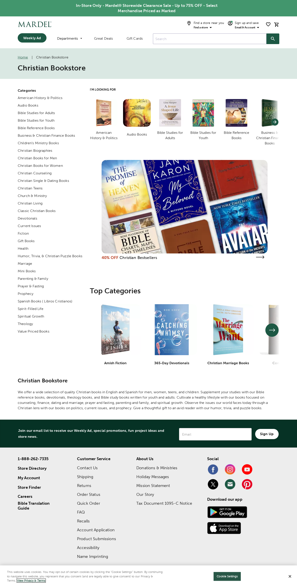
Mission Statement (153, 485)
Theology (25, 324)
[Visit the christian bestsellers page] (260, 257)
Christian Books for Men (37, 158)
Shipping (85, 476)
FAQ (81, 512)
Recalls (83, 521)
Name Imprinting (92, 556)
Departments (69, 38)
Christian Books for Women (40, 165)
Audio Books (28, 105)
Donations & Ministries (156, 467)
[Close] (290, 576)
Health (23, 248)
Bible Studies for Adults (36, 113)
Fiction (23, 233)
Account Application (96, 530)
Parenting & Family (33, 278)
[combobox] (209, 38)
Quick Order (88, 503)
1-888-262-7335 (33, 458)
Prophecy (25, 294)
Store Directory (32, 468)
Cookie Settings (227, 576)
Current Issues (29, 226)
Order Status (88, 494)
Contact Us (87, 467)
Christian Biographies (35, 150)
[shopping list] (268, 24)
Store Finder (29, 487)
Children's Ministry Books (38, 143)
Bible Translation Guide (34, 505)
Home (23, 57)
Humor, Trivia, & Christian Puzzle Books (50, 256)
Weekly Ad (32, 38)
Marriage (25, 263)
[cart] (276, 24)
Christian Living (30, 203)
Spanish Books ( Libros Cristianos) (45, 301)
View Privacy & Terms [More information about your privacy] (31, 580)
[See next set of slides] (272, 330)
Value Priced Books (33, 331)
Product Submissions (96, 538)
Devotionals (27, 218)
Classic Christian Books (37, 211)
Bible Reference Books (36, 128)
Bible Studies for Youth (36, 120)
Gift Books (26, 241)
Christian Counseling (35, 173)
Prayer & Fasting (31, 286)
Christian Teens (30, 188)
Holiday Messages (152, 476)
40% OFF (110, 257)
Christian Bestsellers (138, 257)
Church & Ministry (32, 196)
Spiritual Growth (31, 316)
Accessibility (88, 547)
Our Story (145, 494)
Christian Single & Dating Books (43, 181)
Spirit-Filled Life (30, 309)
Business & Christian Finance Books (46, 135)
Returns (84, 485)
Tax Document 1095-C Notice (164, 503)
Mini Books (27, 271)
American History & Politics (40, 98)
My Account (29, 477)
